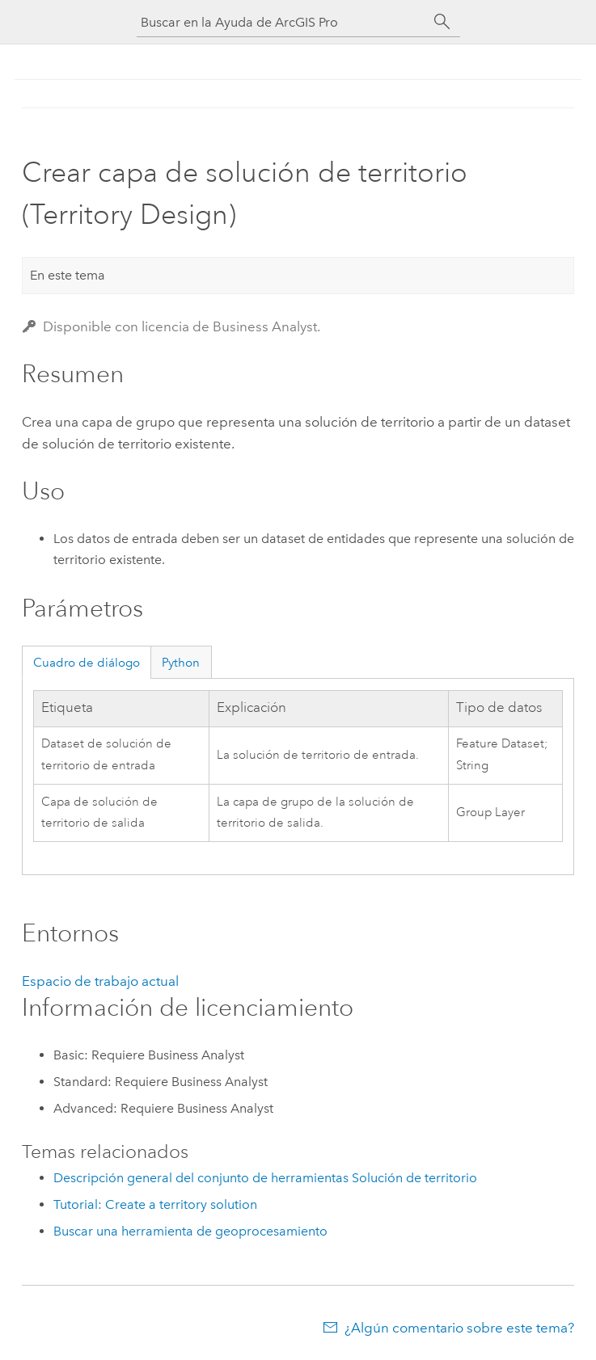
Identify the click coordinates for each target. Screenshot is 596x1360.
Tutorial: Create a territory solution (155, 1204)
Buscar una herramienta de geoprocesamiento (190, 1231)
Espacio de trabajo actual (100, 981)
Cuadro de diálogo (86, 662)
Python (181, 662)
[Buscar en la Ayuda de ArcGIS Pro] (282, 22)
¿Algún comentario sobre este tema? (459, 1328)
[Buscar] (442, 22)
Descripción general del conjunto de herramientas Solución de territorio (265, 1177)
